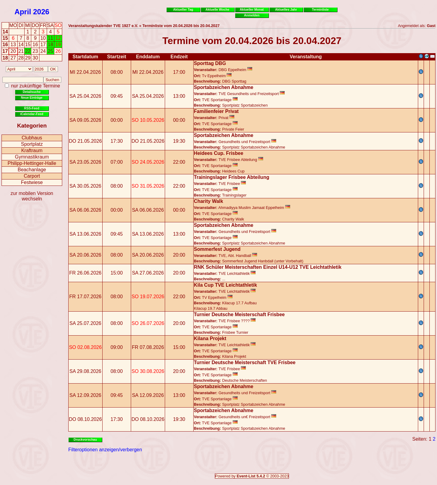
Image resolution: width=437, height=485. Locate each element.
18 (5, 57)
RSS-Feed (31, 108)
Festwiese (32, 182)
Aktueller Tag (183, 9)
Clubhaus (32, 137)
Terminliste (320, 9)
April (23, 12)
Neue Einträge (31, 97)
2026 (41, 12)
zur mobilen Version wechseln (32, 196)
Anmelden (251, 15)
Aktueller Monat (252, 9)
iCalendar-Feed (31, 114)
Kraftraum (31, 150)
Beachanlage (32, 169)
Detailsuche (32, 92)
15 (5, 38)
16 (5, 44)
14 (5, 31)
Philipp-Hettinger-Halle (32, 163)
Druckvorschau (85, 439)
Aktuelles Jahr (286, 9)
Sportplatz (32, 144)
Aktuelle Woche (217, 9)
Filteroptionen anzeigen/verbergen (105, 449)
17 (5, 51)
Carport (32, 176)
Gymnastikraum (32, 156)
